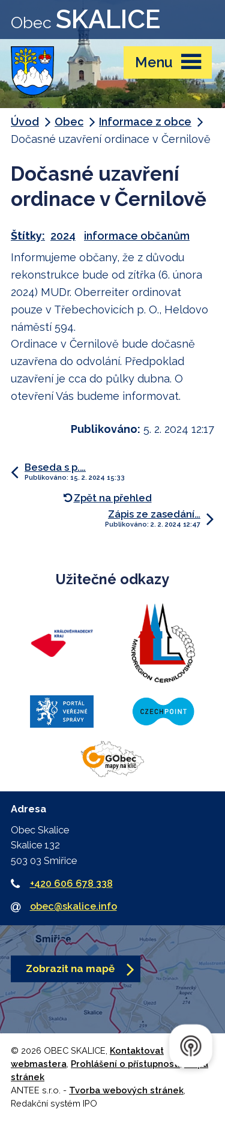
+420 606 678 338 (71, 883)
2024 (63, 235)
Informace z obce (145, 121)
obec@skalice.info (73, 906)
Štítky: (28, 235)
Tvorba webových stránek (126, 1090)
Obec (69, 121)
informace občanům (137, 235)
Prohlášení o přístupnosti (125, 1064)
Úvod (25, 121)
